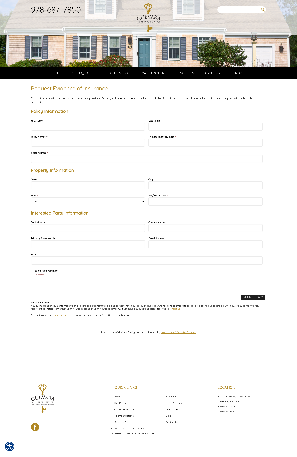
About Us (171, 396)
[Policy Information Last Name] (205, 155)
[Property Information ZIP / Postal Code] (205, 230)
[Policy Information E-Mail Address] (147, 187)
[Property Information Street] (88, 213)
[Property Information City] (205, 213)
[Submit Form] (253, 325)
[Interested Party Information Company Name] (205, 256)
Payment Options (124, 415)
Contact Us (172, 422)
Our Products (121, 402)
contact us (174, 336)
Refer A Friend (174, 402)
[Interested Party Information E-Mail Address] (205, 272)
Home (117, 396)
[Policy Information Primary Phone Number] (205, 171)
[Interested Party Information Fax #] (147, 289)
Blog (168, 415)
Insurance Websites (114, 359)
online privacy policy (64, 342)
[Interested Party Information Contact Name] (88, 256)
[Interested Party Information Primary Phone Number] (88, 272)
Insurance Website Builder (178, 359)
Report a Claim (122, 422)
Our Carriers (173, 409)
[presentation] (66, 311)
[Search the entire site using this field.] (238, 10)
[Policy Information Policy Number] (88, 171)
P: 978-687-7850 (227, 406)
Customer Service (124, 409)
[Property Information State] (88, 230)
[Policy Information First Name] (88, 155)
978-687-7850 (56, 9)
